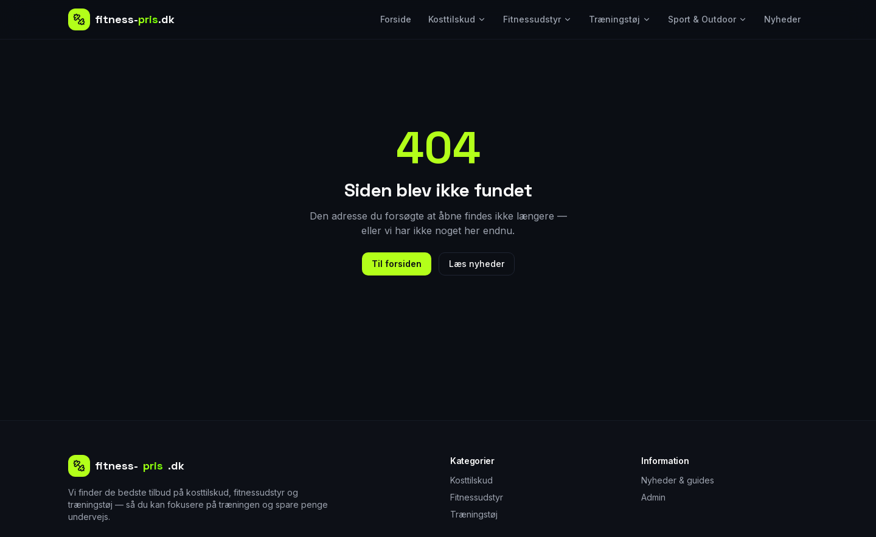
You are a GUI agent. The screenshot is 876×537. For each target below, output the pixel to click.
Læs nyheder (476, 263)
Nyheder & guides (677, 480)
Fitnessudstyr (537, 19)
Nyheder (782, 19)
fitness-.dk (126, 466)
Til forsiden (397, 263)
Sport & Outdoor (707, 19)
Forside (395, 19)
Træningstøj (620, 19)
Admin (653, 497)
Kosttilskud (457, 19)
